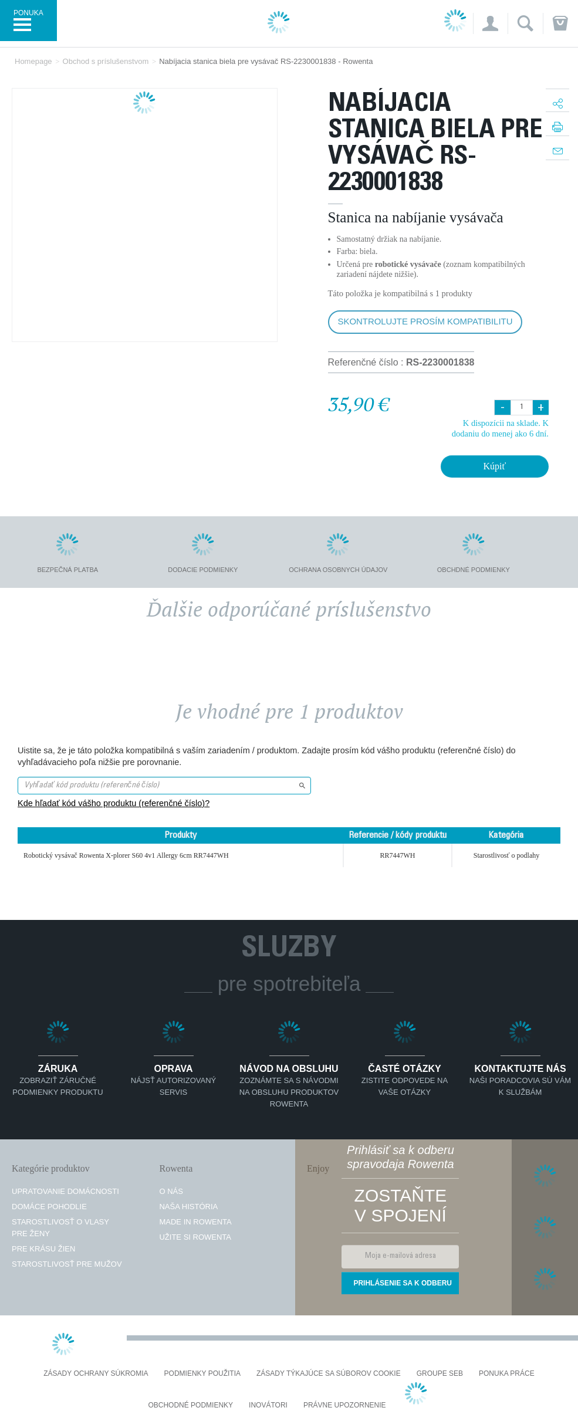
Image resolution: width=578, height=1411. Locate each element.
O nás (170, 1191)
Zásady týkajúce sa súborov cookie (328, 1374)
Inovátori (268, 1405)
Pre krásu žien (43, 1248)
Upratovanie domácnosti (65, 1191)
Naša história (188, 1206)
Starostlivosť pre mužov (67, 1264)
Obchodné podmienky (190, 1405)
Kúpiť (494, 466)
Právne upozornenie (344, 1405)
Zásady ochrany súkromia (95, 1374)
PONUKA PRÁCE (507, 1374)
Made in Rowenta (195, 1221)
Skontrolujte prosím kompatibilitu (425, 321)
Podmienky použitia (202, 1374)
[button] (490, 23)
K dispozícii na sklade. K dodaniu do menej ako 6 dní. (500, 428)
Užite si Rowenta (195, 1237)
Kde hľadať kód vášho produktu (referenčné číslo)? (113, 803)
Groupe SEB (440, 1374)
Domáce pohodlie (49, 1206)
